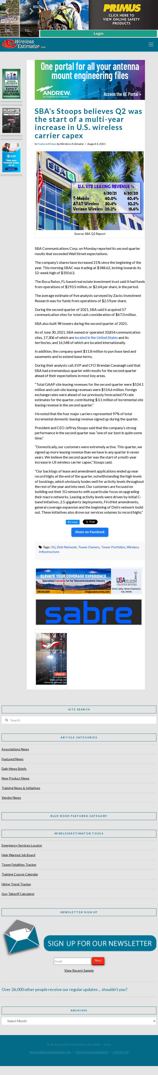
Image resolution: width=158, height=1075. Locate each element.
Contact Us (121, 1052)
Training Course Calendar (20, 874)
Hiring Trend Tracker (16, 884)
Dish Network (67, 547)
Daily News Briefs (14, 769)
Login (98, 33)
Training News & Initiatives (21, 788)
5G (53, 547)
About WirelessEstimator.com (50, 1052)
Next (98, 960)
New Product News (15, 778)
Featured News (46, 144)
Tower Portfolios (113, 547)
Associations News (15, 749)
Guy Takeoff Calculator (18, 894)
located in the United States (96, 337)
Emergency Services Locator (22, 845)
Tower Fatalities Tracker (19, 865)
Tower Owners (89, 547)
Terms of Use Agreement (91, 1052)
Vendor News (11, 797)
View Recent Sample (79, 970)
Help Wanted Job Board (18, 855)
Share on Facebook (89, 532)
